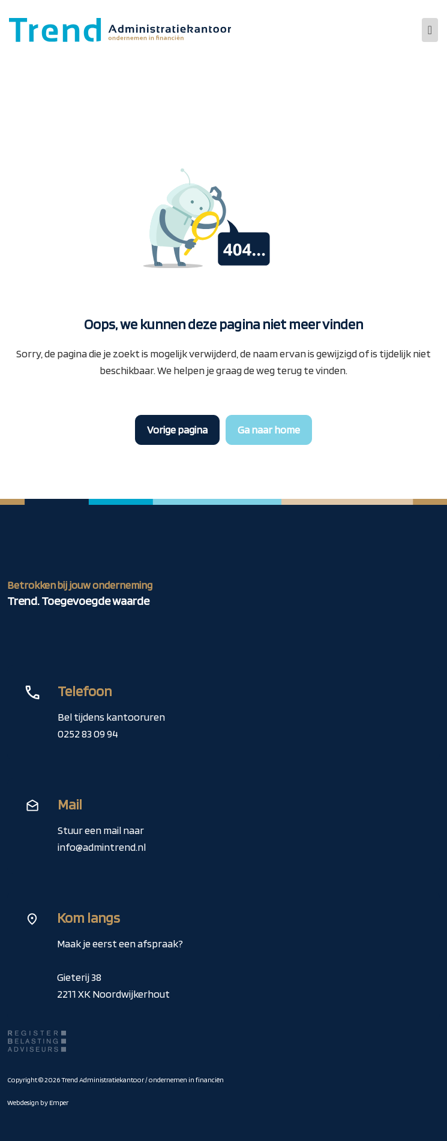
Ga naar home (269, 429)
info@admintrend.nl (102, 847)
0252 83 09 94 (88, 733)
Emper (58, 1102)
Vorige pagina (177, 429)
